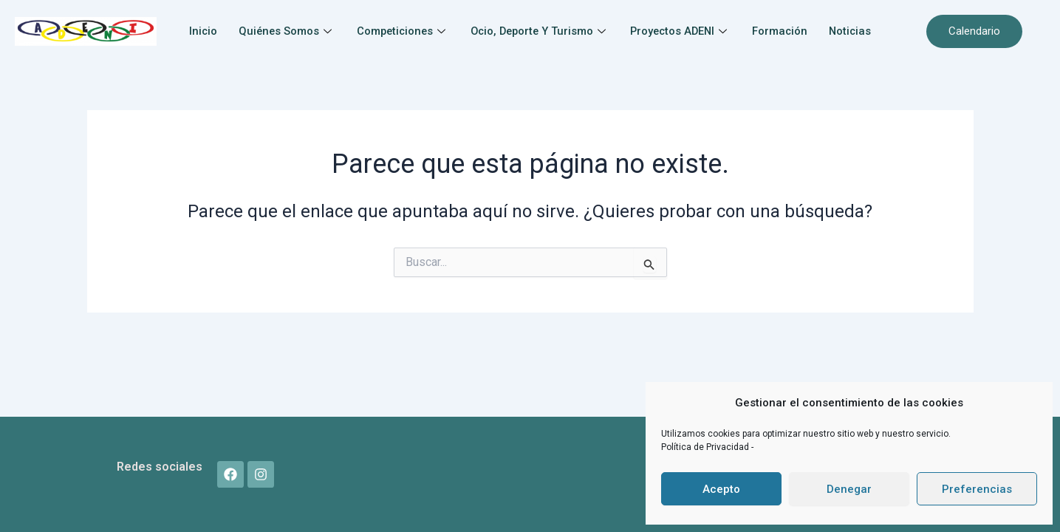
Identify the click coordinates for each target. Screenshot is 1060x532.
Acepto (721, 489)
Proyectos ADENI (718, 23)
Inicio (226, 23)
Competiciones (431, 23)
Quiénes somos (312, 23)
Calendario (974, 31)
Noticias (530, 42)
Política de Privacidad (706, 447)
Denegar (849, 489)
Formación (821, 23)
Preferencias (977, 489)
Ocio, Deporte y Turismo (572, 23)
